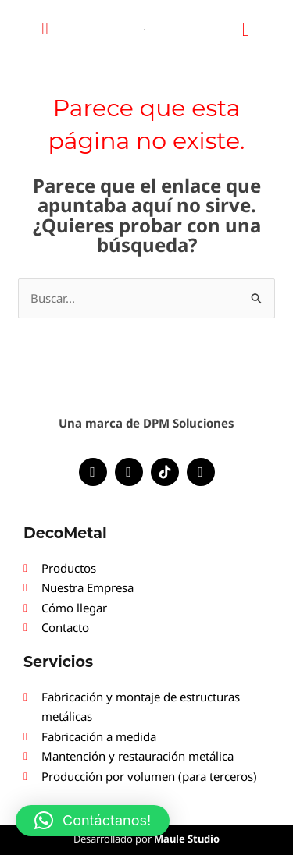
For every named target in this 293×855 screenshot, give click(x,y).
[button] (45, 28)
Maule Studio (187, 839)
